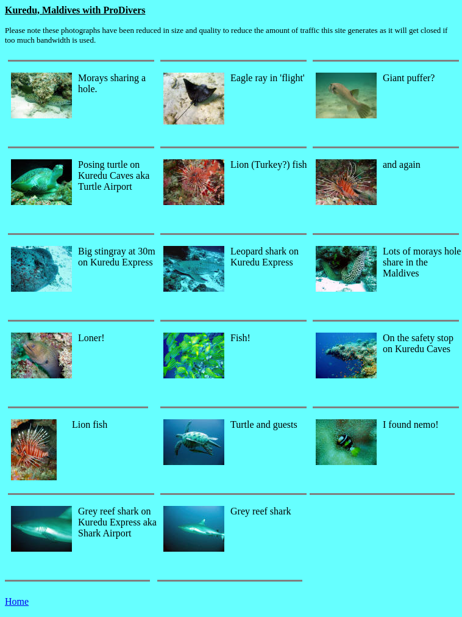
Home (17, 601)
